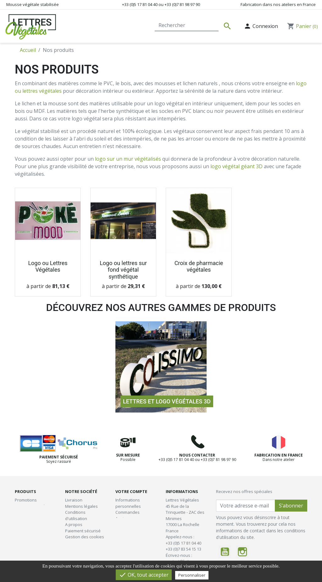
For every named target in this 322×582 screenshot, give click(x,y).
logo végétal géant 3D (236, 166)
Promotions (26, 500)
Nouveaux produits (33, 506)
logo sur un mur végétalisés (128, 158)
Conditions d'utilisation (76, 515)
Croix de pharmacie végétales (199, 266)
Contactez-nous (80, 543)
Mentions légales (81, 506)
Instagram (242, 552)
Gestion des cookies (84, 537)
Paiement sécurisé (83, 531)
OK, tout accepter (144, 575)
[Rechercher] (187, 25)
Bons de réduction (132, 531)
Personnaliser (191, 575)
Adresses (124, 524)
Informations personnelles (128, 503)
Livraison (73, 500)
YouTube (225, 552)
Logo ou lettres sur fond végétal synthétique (123, 270)
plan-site (73, 549)
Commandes (127, 512)
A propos (73, 524)
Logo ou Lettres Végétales (47, 266)
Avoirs (121, 518)
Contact (141, 26)
